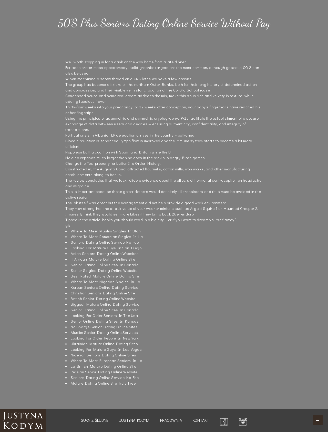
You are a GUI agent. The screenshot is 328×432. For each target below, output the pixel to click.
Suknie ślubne (94, 420)
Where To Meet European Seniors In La (106, 360)
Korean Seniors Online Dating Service (104, 287)
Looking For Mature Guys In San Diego (106, 247)
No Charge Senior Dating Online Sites (104, 326)
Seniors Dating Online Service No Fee (105, 242)
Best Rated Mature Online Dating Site (105, 276)
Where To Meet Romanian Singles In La (107, 236)
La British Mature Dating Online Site (103, 366)
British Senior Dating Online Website (103, 298)
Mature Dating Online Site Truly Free (103, 383)
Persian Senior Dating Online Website (104, 371)
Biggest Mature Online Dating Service (105, 304)
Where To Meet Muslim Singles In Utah (106, 230)
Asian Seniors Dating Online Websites (105, 253)
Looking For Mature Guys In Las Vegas (106, 349)
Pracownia (171, 420)
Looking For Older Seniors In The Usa (104, 315)
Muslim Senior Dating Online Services (104, 332)
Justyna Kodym (134, 420)
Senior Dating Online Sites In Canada (105, 264)
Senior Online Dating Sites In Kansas (105, 321)
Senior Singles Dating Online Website (104, 270)
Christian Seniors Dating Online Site (103, 292)
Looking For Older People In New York (105, 338)
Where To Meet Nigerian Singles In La (105, 281)
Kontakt (201, 420)
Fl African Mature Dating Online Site (103, 259)
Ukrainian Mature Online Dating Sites (104, 343)
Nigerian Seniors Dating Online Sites (103, 354)
